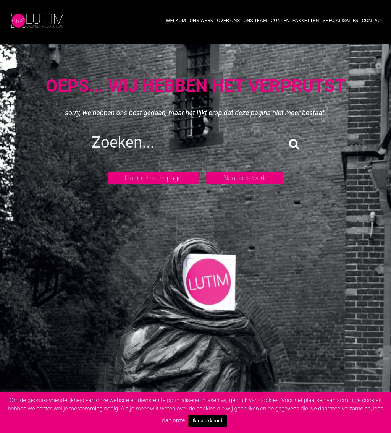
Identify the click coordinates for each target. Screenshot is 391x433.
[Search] (158, 144)
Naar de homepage (153, 178)
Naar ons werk (244, 178)
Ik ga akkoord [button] (208, 420)
